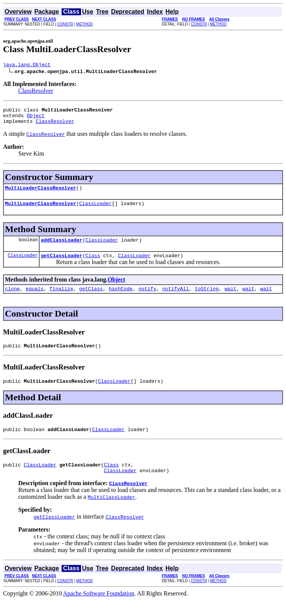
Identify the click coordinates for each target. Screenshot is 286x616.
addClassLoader (61, 247)
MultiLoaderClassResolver (40, 193)
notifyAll (175, 298)
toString (206, 298)
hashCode (120, 298)
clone (12, 298)
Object (35, 118)
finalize (61, 298)
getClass (91, 298)
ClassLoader (95, 210)
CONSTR (65, 24)
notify (147, 298)
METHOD (84, 24)
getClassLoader (61, 264)
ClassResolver (35, 92)
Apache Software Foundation (99, 609)
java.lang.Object (27, 65)
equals (35, 298)
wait (230, 298)
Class (92, 264)
